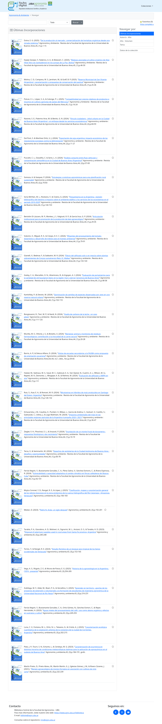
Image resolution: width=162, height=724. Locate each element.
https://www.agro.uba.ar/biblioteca (69, 712)
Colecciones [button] (146, 6)
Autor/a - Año (125, 37)
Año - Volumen (126, 41)
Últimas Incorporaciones (130, 33)
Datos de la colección (129, 50)
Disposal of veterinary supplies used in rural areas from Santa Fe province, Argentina (60, 532)
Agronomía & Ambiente (19, 15)
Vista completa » (147, 24)
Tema (122, 44)
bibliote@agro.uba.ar (29, 715)
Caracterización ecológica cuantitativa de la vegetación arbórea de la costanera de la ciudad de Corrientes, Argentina (65, 630)
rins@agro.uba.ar (48, 720)
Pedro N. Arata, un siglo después (53, 510)
